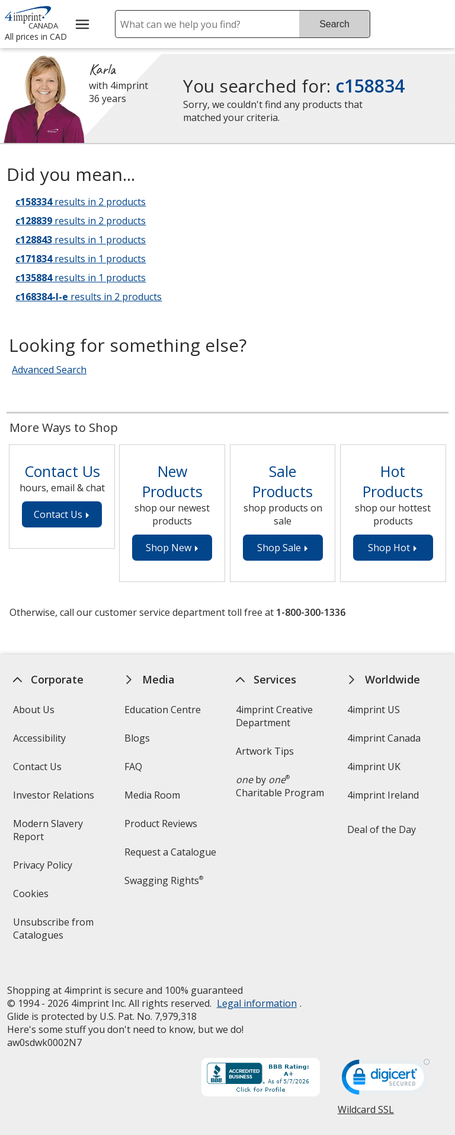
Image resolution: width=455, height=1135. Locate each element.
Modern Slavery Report (47, 834)
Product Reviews (160, 823)
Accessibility (38, 738)
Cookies (31, 897)
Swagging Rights (163, 880)
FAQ (133, 766)
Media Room (152, 795)
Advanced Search (49, 369)
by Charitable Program (280, 786)
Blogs (137, 738)
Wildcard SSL (366, 1103)
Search (334, 24)
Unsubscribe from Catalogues (56, 932)
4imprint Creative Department (274, 716)
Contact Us (36, 766)
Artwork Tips (265, 751)
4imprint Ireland (383, 795)
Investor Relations (54, 799)
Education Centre (162, 709)
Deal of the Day (381, 829)
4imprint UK (373, 766)
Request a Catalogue (170, 852)
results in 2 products (80, 201)
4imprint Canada (384, 738)
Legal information (256, 992)
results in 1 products (80, 239)
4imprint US (373, 709)
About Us (33, 709)
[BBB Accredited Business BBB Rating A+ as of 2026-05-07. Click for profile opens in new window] (260, 1068)
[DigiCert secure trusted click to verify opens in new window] (386, 1069)
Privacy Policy (43, 869)
